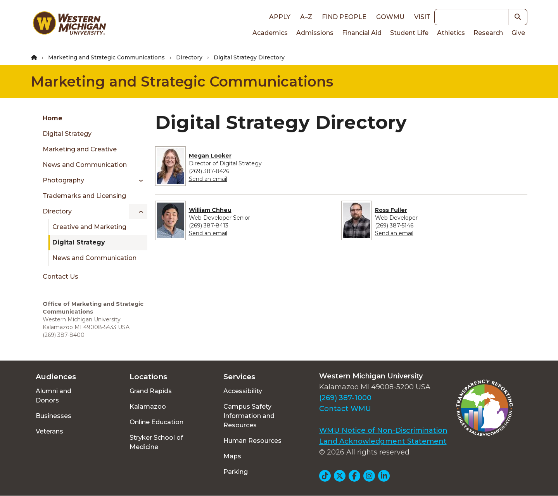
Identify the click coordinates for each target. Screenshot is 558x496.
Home (52, 118)
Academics (270, 32)
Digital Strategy (67, 133)
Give (518, 32)
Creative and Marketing (89, 227)
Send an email (208, 178)
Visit (422, 17)
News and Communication (85, 164)
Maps (232, 456)
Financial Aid (362, 32)
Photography (63, 180)
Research (488, 32)
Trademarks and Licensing (84, 195)
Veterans (49, 431)
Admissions (314, 32)
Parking (235, 471)
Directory (189, 57)
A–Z (306, 17)
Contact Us (60, 276)
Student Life (409, 32)
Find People (344, 17)
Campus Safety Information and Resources (249, 416)
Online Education (156, 422)
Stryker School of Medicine (156, 442)
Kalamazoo (148, 406)
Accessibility (242, 391)
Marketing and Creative (80, 149)
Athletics (451, 32)
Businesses (53, 416)
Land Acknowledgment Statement (383, 441)
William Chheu (210, 209)
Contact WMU (345, 408)
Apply (279, 17)
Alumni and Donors (53, 395)
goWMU (390, 17)
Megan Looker (210, 155)
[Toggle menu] (138, 180)
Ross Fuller (391, 209)
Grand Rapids (151, 391)
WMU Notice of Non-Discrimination (383, 430)
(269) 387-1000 (345, 398)
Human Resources (252, 440)
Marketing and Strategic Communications (106, 57)
